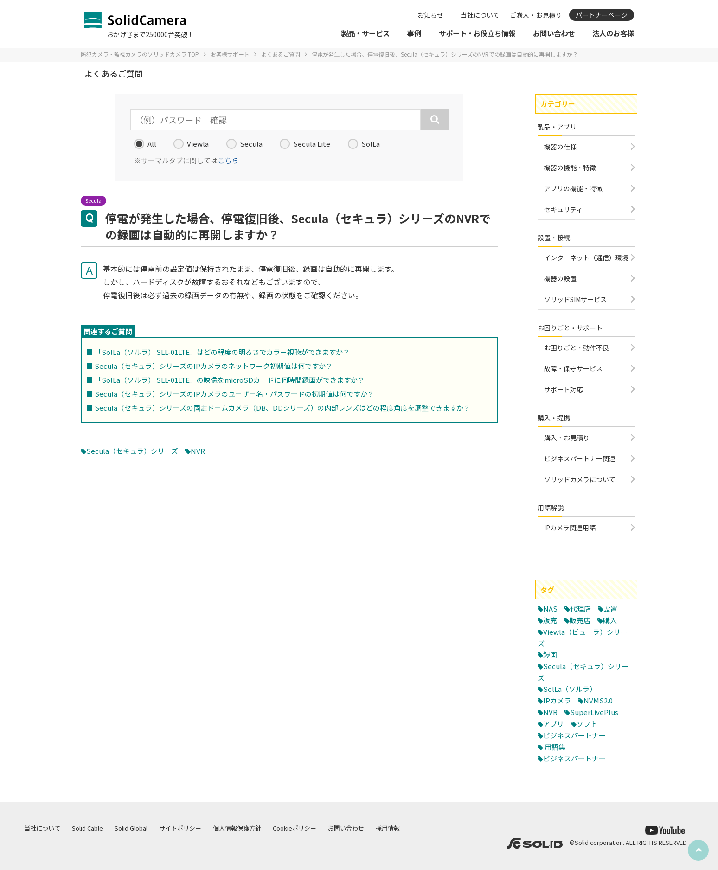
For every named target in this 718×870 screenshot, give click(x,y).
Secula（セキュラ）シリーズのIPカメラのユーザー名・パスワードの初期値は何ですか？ (234, 394)
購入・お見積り (567, 437)
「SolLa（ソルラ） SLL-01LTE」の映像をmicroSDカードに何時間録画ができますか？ (230, 380)
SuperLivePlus (594, 712)
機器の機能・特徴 (570, 167)
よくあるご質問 (280, 54)
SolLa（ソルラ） (569, 689)
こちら (228, 160)
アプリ (553, 723)
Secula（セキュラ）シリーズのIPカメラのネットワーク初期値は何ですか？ (214, 366)
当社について (480, 14)
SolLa (364, 144)
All (145, 144)
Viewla (191, 144)
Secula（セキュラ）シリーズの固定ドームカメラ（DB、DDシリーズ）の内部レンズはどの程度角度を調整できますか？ (282, 407)
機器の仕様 (560, 146)
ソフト (587, 723)
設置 (610, 608)
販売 (550, 620)
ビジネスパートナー (574, 735)
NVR (198, 451)
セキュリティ (563, 209)
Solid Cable (87, 828)
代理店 (580, 608)
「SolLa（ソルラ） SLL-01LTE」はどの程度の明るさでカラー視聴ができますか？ (222, 352)
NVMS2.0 (598, 700)
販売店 (580, 620)
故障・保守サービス (573, 368)
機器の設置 (560, 278)
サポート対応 (563, 389)
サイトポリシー (180, 828)
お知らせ (430, 14)
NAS (550, 608)
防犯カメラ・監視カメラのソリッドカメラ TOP (140, 54)
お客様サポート (230, 54)
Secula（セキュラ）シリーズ (132, 451)
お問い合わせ (346, 828)
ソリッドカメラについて (579, 479)
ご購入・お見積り (536, 14)
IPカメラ (557, 700)
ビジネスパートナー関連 (579, 458)
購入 (610, 620)
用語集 (555, 747)
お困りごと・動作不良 (576, 347)
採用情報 (388, 828)
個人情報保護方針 (237, 828)
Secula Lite (305, 144)
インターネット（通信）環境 (586, 257)
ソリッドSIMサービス (575, 299)
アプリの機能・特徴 (573, 188)
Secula (244, 144)
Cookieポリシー (294, 828)
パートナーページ (602, 14)
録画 (550, 654)
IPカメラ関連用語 (570, 527)
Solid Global (131, 828)
